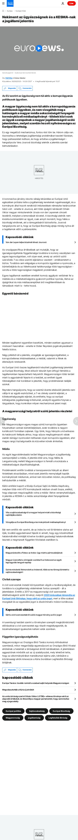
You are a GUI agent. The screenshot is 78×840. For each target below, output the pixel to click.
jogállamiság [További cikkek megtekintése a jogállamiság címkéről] (34, 717)
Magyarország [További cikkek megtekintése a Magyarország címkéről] (13, 717)
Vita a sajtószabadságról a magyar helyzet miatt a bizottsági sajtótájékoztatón (33, 513)
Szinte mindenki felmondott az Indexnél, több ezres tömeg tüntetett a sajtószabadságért (37, 570)
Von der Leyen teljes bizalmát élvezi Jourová (26, 242)
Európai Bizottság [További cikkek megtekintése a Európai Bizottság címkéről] (61, 711)
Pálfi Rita (9, 78)
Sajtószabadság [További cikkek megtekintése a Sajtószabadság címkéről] (37, 711)
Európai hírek (21, 11)
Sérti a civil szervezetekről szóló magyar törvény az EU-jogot (34, 615)
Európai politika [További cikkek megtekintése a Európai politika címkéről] (13, 711)
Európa (10, 11)
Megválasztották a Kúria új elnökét (18, 689)
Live (71, 3)
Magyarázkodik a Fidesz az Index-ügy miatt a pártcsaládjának (34, 553)
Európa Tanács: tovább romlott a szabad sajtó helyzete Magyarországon (35, 683)
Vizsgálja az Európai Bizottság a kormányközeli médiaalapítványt (36, 522)
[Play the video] (39, 48)
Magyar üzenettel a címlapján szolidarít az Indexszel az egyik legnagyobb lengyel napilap (34, 561)
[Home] (3, 11)
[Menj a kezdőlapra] (10, 3)
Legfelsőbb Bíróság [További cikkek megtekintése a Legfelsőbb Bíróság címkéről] (58, 717)
